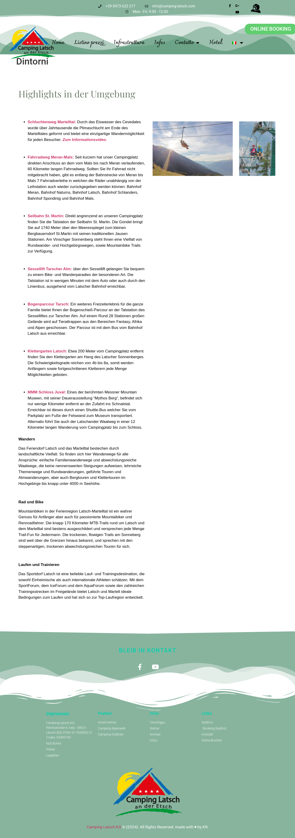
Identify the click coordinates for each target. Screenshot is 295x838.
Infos (159, 42)
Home (58, 42)
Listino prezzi (89, 42)
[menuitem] (237, 42)
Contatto (187, 43)
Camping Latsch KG (104, 827)
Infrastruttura (129, 42)
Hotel (215, 42)
